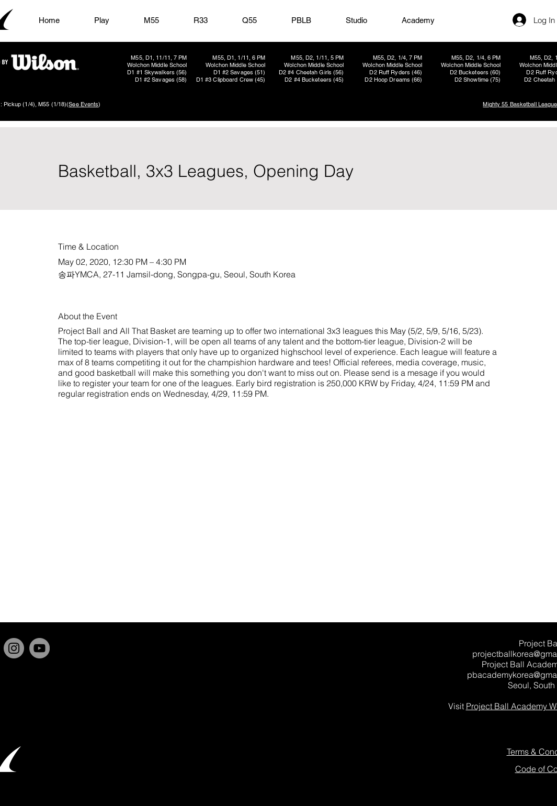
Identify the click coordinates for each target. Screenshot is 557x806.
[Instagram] (14, 648)
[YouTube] (39, 648)
